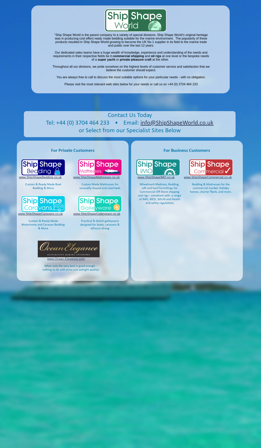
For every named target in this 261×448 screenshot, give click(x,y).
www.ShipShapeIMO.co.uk (156, 177)
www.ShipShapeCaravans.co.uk (40, 214)
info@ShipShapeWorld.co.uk (176, 123)
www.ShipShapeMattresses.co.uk (96, 177)
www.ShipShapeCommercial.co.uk (208, 177)
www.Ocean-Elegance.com (66, 259)
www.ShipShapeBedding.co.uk (40, 177)
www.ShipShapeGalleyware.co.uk (96, 214)
